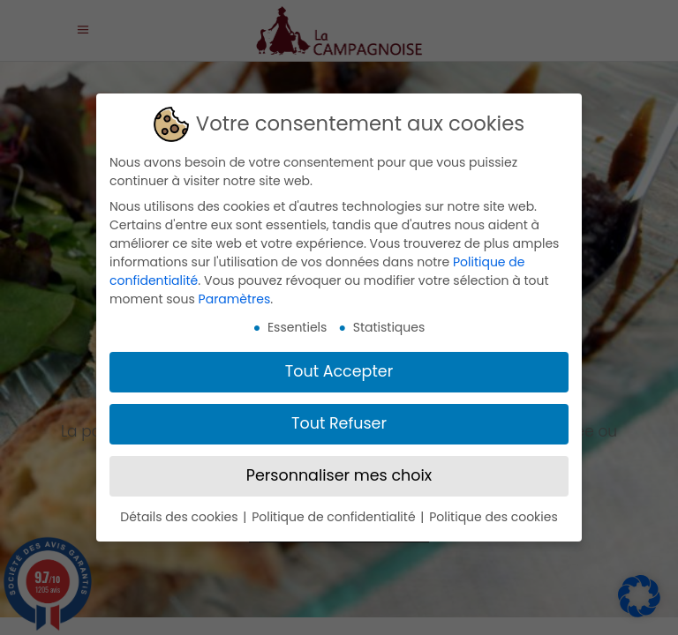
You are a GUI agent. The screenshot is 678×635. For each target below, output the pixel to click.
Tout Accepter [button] (339, 367)
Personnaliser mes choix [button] (339, 471)
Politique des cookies (493, 513)
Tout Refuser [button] (339, 419)
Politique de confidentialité (335, 513)
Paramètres (235, 295)
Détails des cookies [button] (180, 513)
